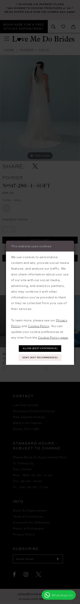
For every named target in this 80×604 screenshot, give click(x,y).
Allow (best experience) (40, 348)
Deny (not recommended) (40, 357)
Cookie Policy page (53, 337)
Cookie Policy (38, 326)
